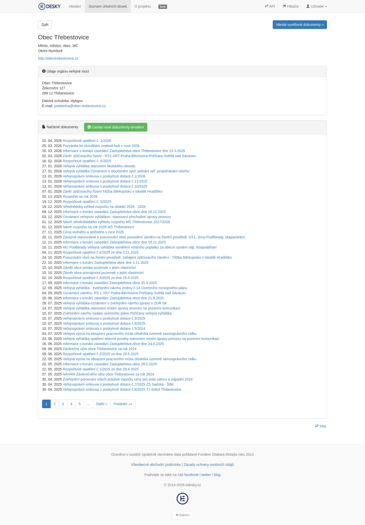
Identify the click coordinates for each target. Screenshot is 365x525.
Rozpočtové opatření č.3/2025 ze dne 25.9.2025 (101, 278)
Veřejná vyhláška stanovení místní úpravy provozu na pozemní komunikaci (121, 308)
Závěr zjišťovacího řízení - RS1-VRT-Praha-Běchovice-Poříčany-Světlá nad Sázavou (129, 156)
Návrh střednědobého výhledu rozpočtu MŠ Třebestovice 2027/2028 (116, 222)
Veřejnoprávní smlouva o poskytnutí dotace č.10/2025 (105, 186)
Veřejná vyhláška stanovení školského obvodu (99, 166)
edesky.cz (193, 485)
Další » (101, 404)
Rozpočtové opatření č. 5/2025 (87, 202)
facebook (191, 475)
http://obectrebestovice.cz (58, 58)
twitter (206, 475)
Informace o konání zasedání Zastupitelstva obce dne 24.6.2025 (113, 344)
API (270, 6)
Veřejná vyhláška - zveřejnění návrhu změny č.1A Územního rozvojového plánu (125, 288)
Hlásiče (291, 6)
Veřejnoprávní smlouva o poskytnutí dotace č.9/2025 (104, 318)
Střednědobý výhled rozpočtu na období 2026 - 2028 (104, 207)
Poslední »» (123, 404)
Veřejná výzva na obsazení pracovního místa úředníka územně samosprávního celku (129, 334)
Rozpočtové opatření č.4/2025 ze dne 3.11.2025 (101, 252)
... (88, 404)
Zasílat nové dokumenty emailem (115, 127)
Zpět (44, 25)
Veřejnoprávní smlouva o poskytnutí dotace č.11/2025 (105, 181)
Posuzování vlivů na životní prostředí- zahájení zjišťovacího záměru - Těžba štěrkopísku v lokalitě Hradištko (147, 257)
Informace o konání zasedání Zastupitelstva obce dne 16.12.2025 (114, 212)
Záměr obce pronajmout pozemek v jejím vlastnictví (103, 273)
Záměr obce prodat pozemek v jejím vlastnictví (99, 268)
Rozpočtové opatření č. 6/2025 (87, 161)
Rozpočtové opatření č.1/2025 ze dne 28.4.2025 (101, 369)
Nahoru (183, 515)
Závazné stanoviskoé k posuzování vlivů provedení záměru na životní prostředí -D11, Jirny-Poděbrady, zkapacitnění (154, 237)
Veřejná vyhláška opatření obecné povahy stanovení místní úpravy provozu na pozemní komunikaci (141, 339)
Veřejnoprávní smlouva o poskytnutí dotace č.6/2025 (104, 323)
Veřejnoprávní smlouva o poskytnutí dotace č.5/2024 (104, 328)
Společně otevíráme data (161, 454)
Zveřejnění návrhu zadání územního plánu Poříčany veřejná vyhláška (117, 313)
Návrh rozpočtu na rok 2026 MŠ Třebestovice (98, 227)
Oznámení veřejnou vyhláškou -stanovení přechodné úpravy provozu (117, 217)
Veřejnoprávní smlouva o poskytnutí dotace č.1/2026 (104, 176)
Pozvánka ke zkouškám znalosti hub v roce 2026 (101, 146)
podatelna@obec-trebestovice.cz (80, 106)
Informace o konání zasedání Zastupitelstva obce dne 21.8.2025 (113, 298)
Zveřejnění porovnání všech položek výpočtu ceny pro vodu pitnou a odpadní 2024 (128, 379)
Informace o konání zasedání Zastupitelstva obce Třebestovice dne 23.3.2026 (124, 151)
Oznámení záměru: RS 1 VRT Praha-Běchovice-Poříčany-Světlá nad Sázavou (124, 293)
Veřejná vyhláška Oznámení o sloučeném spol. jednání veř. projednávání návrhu (126, 171)
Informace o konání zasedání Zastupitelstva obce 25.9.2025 (110, 283)
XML (321, 426)
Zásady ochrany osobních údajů (209, 465)
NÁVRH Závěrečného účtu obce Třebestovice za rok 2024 (108, 374)
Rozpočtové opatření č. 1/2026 (87, 141)
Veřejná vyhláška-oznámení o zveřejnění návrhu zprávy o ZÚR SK (115, 303)
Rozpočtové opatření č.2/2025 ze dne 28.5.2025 (101, 354)
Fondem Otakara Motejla (217, 454)
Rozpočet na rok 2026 (80, 196)
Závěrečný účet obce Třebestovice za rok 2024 (100, 349)
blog (217, 475)
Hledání (75, 6)
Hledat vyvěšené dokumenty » (300, 25)
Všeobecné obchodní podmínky (156, 465)
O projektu (143, 6)
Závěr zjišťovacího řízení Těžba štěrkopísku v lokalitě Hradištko (112, 191)
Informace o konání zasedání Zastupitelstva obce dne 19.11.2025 (114, 242)
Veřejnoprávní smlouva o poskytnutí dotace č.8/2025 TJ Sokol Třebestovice (122, 389)
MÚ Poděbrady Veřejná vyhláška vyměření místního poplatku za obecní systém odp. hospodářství (140, 247)
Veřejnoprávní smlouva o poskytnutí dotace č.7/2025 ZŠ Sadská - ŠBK (118, 384)
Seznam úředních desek (108, 6)
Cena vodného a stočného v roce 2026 (93, 232)
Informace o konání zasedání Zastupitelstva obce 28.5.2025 (110, 364)
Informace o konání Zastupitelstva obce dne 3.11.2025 (106, 262)
